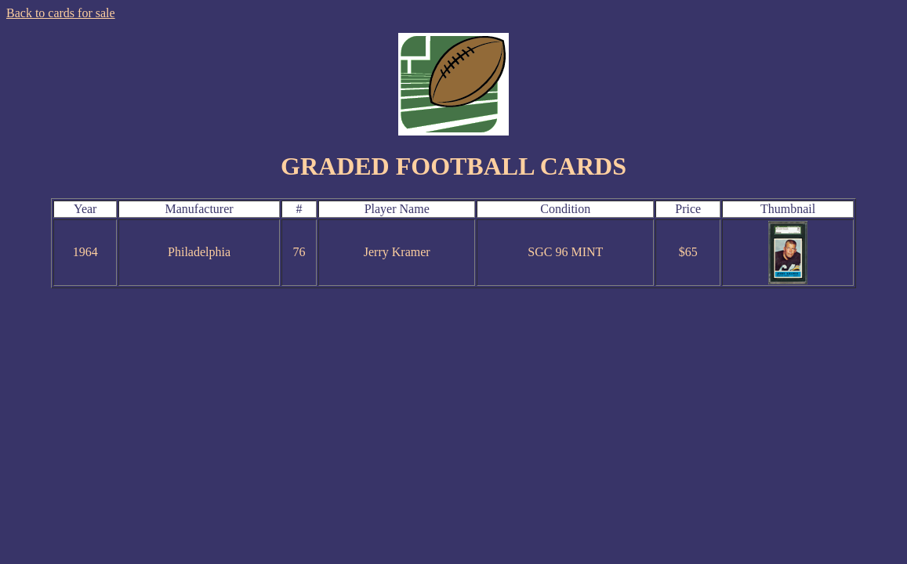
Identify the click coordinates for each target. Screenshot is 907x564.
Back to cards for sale (60, 13)
